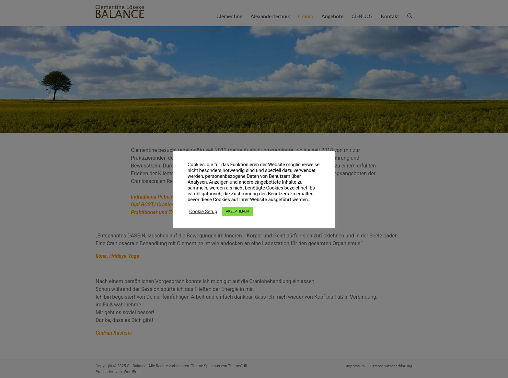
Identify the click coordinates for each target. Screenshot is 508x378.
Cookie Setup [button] (203, 211)
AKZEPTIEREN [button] (237, 211)
